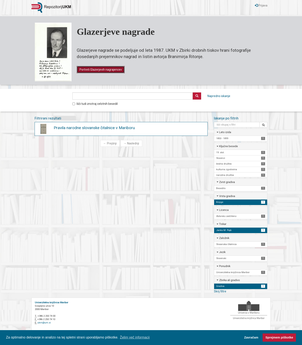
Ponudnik (224, 266)
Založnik (224, 238)
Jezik (222, 252)
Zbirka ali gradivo (229, 280)
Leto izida (225, 132)
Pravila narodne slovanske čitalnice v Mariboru (94, 127)
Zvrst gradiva (227, 182)
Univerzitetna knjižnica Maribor (51, 302)
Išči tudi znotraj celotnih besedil (95, 103)
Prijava (261, 5)
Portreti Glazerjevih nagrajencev (100, 69)
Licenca (224, 209)
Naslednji (131, 143)
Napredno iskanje (218, 96)
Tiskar (222, 224)
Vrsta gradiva (227, 196)
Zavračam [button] (251, 337)
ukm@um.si (44, 322)
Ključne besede (228, 146)
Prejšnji (110, 143)
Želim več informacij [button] (135, 337)
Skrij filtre (220, 291)
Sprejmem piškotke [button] (279, 337)
